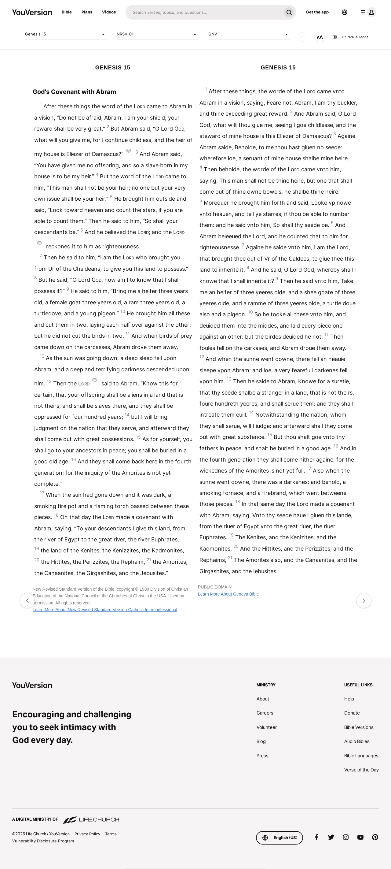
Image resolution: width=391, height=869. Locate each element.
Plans (87, 11)
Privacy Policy (87, 833)
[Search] (204, 12)
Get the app (317, 11)
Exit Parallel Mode (350, 37)
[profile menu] (367, 12)
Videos (109, 11)
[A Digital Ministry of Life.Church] (195, 816)
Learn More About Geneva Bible (228, 594)
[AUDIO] (302, 37)
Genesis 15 (66, 34)
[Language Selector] (344, 12)
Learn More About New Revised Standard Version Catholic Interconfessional (105, 609)
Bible (67, 11)
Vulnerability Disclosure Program (43, 840)
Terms (111, 833)
